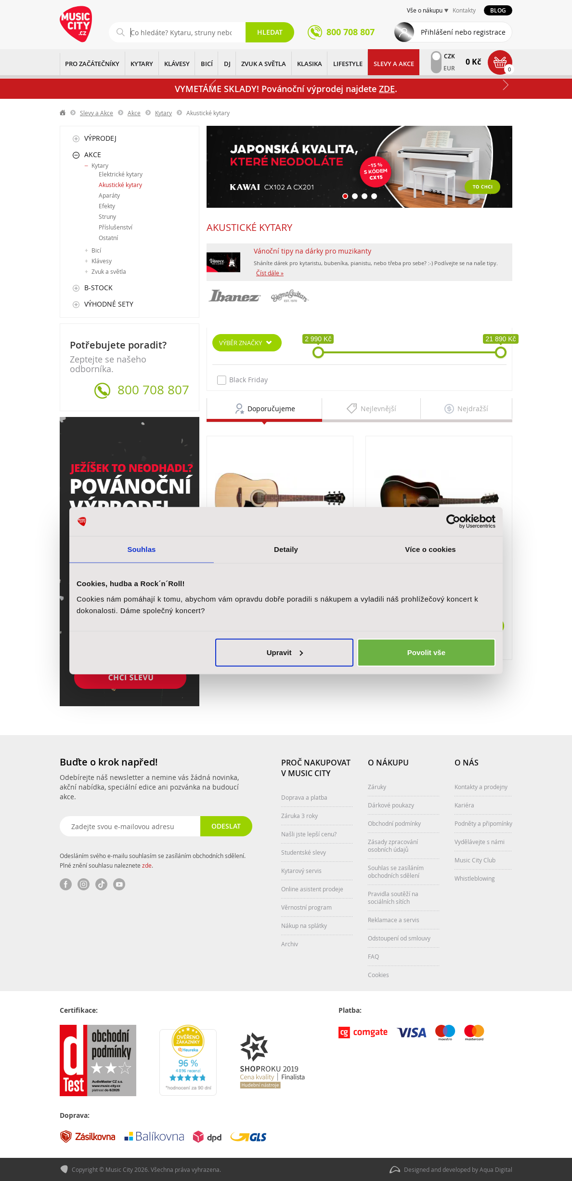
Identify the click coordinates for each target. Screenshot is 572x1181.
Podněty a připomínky (483, 823)
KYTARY (141, 63)
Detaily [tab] (286, 549)
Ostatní (108, 238)
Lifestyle (348, 63)
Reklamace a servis (393, 920)
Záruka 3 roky (299, 815)
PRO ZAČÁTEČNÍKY (92, 63)
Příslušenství (115, 227)
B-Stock (98, 287)
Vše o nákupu (424, 10)
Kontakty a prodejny (481, 787)
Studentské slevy (303, 852)
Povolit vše (426, 652)
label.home (63, 113)
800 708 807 (153, 390)
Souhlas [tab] (141, 549)
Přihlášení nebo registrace (463, 32)
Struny (107, 216)
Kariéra (464, 805)
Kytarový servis (301, 870)
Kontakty (464, 10)
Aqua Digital (496, 1169)
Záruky (377, 787)
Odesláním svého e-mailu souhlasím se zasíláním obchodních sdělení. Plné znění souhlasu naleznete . (153, 860)
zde (147, 865)
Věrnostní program (306, 907)
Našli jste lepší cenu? (309, 834)
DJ (227, 63)
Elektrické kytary (121, 174)
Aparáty (109, 195)
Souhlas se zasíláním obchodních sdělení (396, 871)
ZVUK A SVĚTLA (263, 63)
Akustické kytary (120, 184)
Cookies (378, 975)
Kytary (163, 113)
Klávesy (101, 261)
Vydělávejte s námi (480, 841)
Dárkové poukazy (391, 805)
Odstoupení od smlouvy (399, 938)
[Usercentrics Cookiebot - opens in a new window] (453, 521)
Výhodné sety (108, 304)
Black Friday (242, 380)
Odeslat (226, 826)
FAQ (373, 956)
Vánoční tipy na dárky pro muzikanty (312, 250)
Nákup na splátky (304, 925)
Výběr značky (240, 342)
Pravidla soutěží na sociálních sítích (393, 897)
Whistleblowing (475, 878)
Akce (134, 113)
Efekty (107, 206)
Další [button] (505, 85)
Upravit (285, 652)
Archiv (289, 944)
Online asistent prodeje (312, 889)
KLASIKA (309, 63)
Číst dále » (270, 273)
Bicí (96, 250)
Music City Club (475, 860)
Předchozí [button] (214, 85)
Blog (498, 10)
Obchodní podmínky (394, 823)
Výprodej (100, 138)
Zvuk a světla (108, 271)
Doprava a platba (304, 797)
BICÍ (207, 63)
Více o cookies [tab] (430, 549)
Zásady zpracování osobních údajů (393, 845)
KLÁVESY (177, 63)
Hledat (270, 32)
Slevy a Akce (394, 63)
